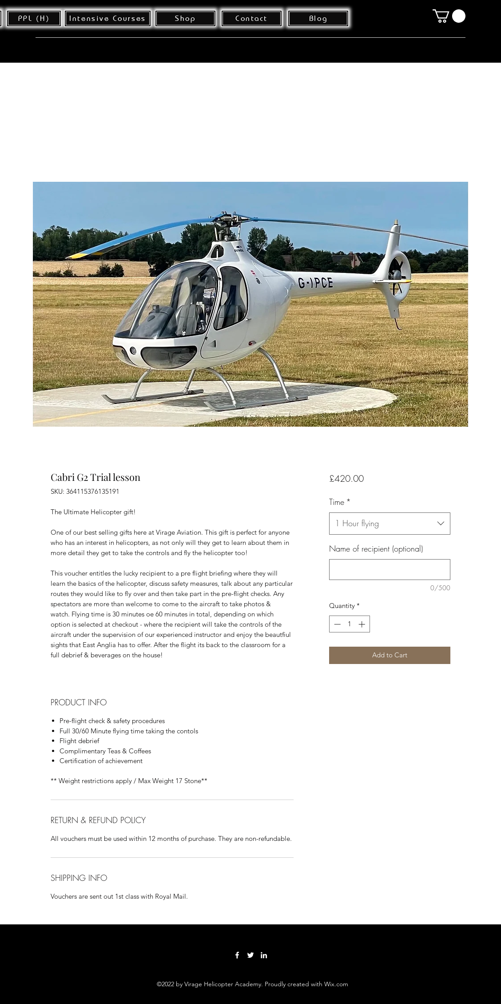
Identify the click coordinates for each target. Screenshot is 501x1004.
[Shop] (185, 18)
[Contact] (251, 18)
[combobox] (389, 523)
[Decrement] (336, 624)
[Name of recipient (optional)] (390, 569)
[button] (449, 16)
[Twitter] (250, 955)
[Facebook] (237, 955)
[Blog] (318, 18)
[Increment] (363, 624)
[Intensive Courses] (107, 18)
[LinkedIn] (263, 955)
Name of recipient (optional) (376, 548)
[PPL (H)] (34, 18)
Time (340, 501)
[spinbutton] (349, 624)
